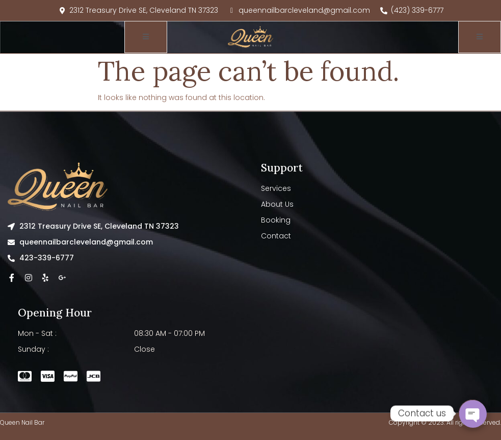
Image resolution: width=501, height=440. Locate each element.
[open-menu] (145, 37)
